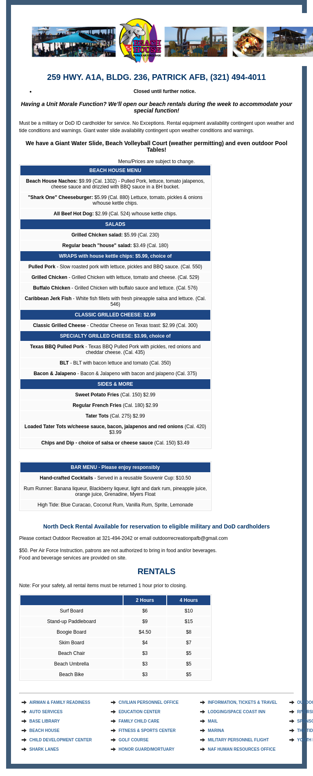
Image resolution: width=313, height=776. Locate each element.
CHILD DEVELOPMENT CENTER (60, 740)
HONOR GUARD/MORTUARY (146, 749)
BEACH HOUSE (44, 730)
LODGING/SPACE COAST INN (236, 712)
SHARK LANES (44, 749)
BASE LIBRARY (44, 721)
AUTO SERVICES (45, 712)
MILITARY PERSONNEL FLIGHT (238, 740)
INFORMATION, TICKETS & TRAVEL (242, 702)
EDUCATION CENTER (140, 712)
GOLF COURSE (133, 740)
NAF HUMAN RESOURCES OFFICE (242, 749)
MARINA (216, 730)
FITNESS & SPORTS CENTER (147, 730)
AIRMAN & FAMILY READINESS (59, 702)
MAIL (213, 721)
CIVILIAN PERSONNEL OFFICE (149, 702)
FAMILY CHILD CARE (139, 721)
